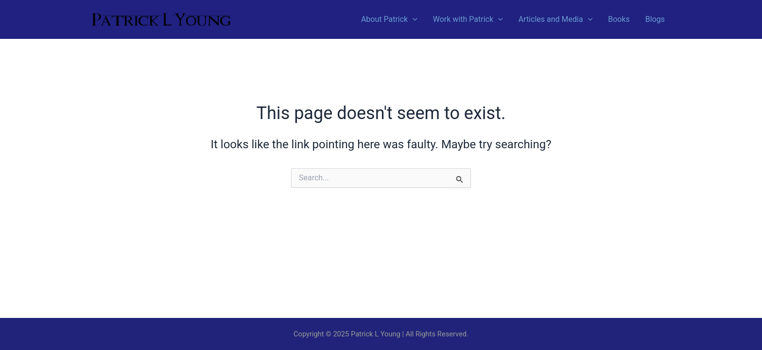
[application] (412, 19)
